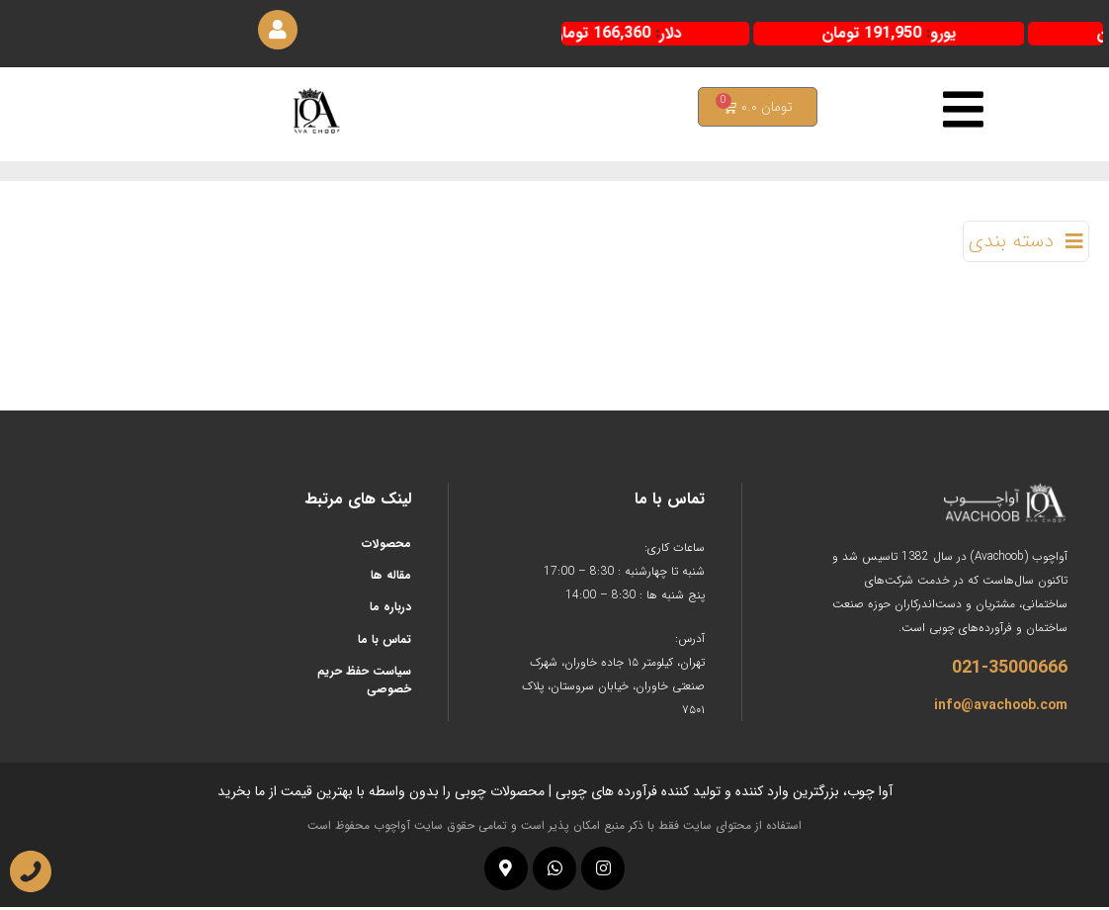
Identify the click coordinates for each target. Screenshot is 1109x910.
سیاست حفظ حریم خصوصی (364, 684)
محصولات (386, 546)
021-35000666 (1009, 670)
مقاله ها (391, 578)
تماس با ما (384, 642)
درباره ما (390, 610)
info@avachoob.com (1000, 708)
